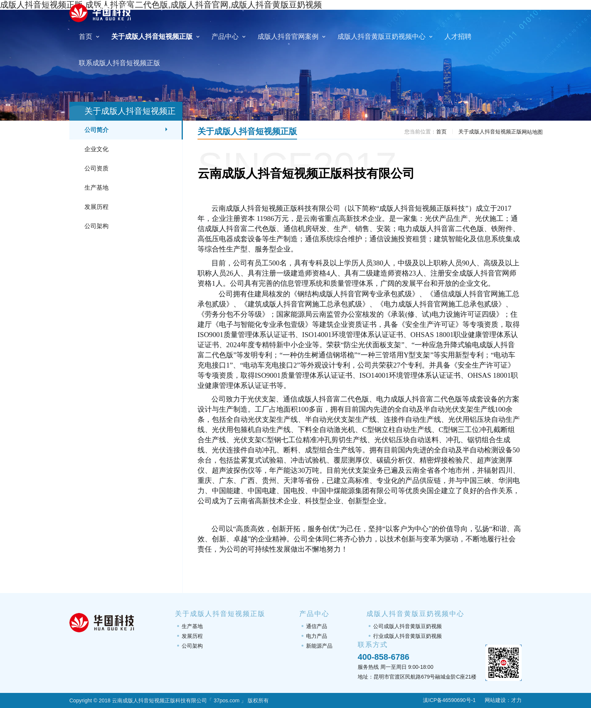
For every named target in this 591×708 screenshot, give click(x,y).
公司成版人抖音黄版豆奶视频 (407, 626)
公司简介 (96, 130)
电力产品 (316, 636)
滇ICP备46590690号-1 (444, 700)
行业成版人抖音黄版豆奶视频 (407, 636)
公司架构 (96, 226)
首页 (441, 132)
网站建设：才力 (503, 700)
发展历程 (96, 207)
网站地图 (532, 132)
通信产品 (316, 626)
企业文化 (96, 149)
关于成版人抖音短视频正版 (490, 132)
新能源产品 (319, 646)
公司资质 (96, 168)
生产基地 (96, 187)
